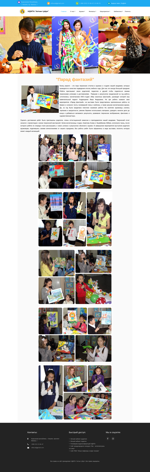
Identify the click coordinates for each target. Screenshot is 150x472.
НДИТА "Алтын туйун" (34, 11)
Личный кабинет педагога (77, 441)
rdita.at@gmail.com (37, 447)
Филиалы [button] (92, 11)
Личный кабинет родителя (78, 439)
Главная (63, 11)
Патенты (127, 11)
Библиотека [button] (118, 11)
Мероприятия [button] (104, 11)
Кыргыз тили (115, 3)
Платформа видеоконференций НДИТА (82, 444)
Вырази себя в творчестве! (75, 57)
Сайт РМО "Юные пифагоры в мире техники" (84, 451)
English (123, 3)
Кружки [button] (81, 11)
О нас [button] (72, 11)
